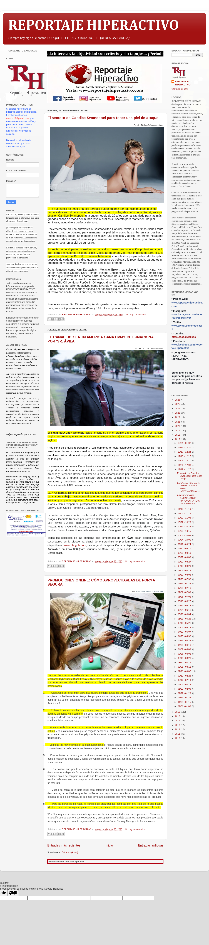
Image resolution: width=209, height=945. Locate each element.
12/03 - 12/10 (185, 460)
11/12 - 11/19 (185, 509)
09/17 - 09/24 (185, 544)
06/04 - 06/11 (185, 610)
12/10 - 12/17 (185, 456)
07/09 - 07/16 (185, 588)
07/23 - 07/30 (185, 579)
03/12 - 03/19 (185, 662)
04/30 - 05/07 (185, 632)
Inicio (109, 845)
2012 (178, 729)
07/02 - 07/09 (185, 592)
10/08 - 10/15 (185, 531)
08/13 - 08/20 (185, 566)
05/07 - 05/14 (185, 627)
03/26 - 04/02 (185, 654)
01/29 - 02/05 (185, 689)
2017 (178, 439)
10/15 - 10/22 (185, 526)
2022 (178, 417)
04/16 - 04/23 (185, 640)
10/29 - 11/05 (185, 518)
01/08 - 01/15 (185, 702)
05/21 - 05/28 (185, 619)
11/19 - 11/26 (185, 469)
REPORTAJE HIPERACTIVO (93, 26)
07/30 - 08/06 (185, 575)
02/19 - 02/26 (185, 676)
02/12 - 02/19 (185, 680)
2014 (178, 720)
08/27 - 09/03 (185, 557)
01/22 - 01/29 (185, 693)
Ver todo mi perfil (179, 89)
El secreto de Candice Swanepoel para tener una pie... (189, 476)
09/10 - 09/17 (185, 548)
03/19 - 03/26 (185, 658)
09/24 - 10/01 (185, 540)
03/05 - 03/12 (185, 667)
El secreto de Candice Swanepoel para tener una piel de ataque (103, 118)
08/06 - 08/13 (185, 570)
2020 (178, 426)
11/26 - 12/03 (185, 465)
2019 (178, 430)
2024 (178, 408)
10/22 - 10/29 (185, 522)
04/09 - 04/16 (185, 645)
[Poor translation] (13, 893)
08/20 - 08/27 (185, 562)
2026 (178, 400)
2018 (178, 435)
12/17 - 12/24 (185, 452)
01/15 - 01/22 (185, 697)
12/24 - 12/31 (185, 447)
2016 (178, 712)
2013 (178, 725)
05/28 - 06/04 (185, 614)
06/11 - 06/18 (185, 605)
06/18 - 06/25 (185, 601)
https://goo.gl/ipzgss (183, 336)
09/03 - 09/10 (185, 553)
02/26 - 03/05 (185, 671)
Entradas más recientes (63, 845)
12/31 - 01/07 (185, 443)
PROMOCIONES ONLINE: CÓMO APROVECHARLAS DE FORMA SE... (188, 499)
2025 (178, 404)
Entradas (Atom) (70, 852)
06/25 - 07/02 (185, 597)
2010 (178, 738)
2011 (178, 734)
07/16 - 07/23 (185, 583)
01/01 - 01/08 (185, 706)
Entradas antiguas (150, 845)
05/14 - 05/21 (185, 623)
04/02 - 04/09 (185, 649)
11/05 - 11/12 (185, 513)
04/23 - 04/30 (185, 636)
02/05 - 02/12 (185, 684)
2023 (178, 413)
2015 (178, 716)
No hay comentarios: (136, 314)
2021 (178, 422)
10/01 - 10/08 (185, 535)
